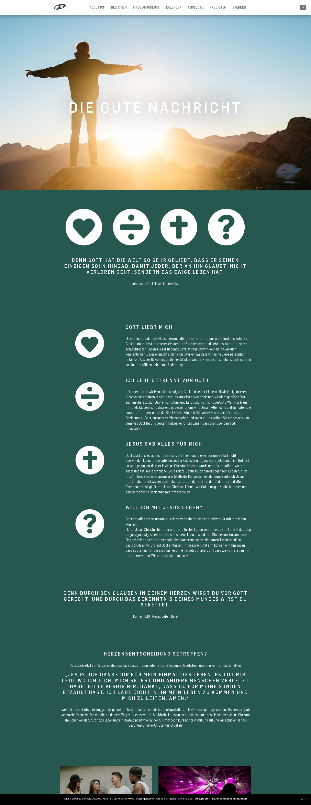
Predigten (218, 7)
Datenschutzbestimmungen (229, 798)
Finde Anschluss (146, 7)
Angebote (195, 7)
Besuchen (119, 7)
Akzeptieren (202, 798)
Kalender (173, 7)
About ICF (97, 7)
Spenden (239, 7)
